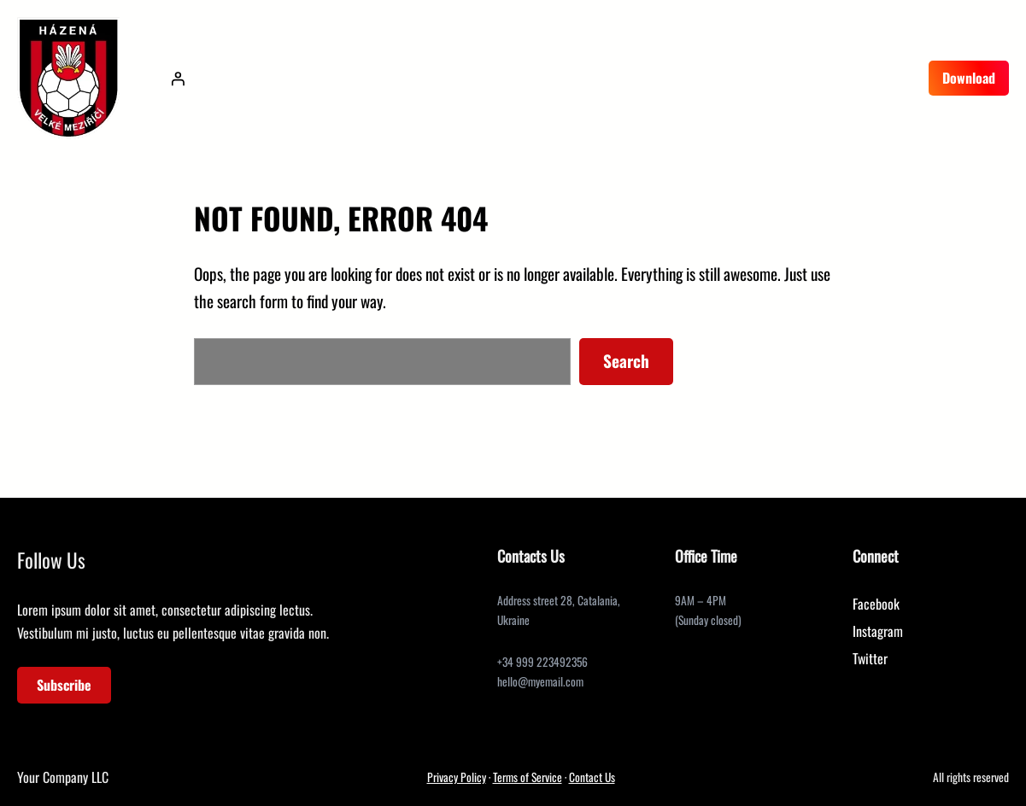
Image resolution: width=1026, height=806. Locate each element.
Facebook (876, 603)
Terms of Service (527, 777)
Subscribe (64, 685)
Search (626, 360)
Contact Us (592, 777)
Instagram (878, 631)
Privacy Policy (456, 777)
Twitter (870, 658)
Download (968, 77)
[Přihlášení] (178, 78)
